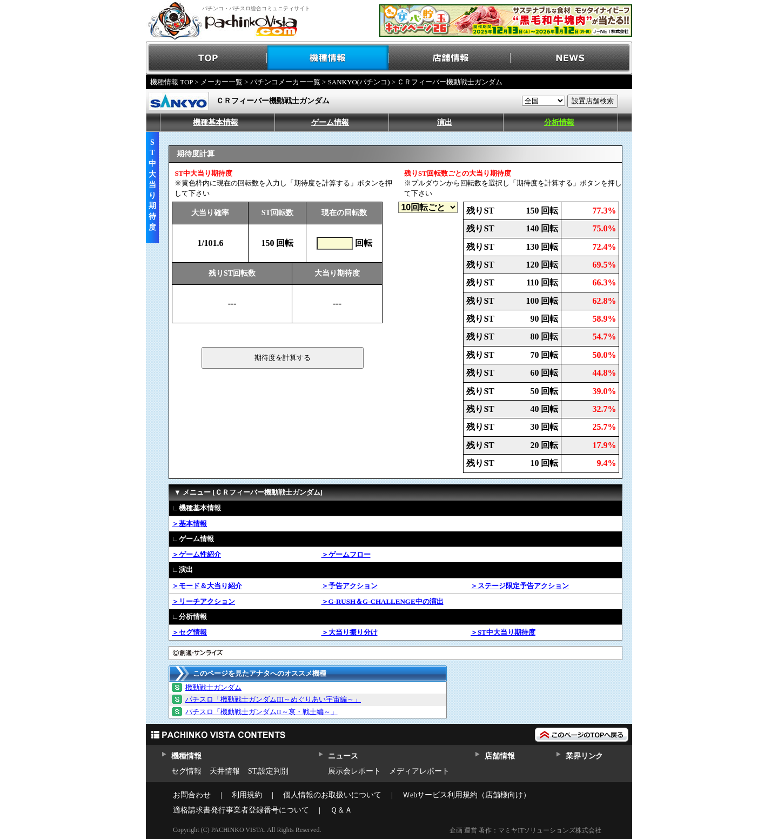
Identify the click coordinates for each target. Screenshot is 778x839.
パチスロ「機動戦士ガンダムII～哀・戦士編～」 (261, 712)
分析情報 (559, 122)
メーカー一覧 (221, 82)
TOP (206, 58)
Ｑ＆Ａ (341, 810)
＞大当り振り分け (349, 632)
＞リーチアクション (203, 601)
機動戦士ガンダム (213, 687)
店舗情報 (450, 58)
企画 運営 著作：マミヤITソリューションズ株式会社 (525, 830)
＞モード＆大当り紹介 (207, 586)
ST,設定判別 (268, 771)
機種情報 (328, 58)
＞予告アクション (349, 586)
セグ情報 (186, 771)
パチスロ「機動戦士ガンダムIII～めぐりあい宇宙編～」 (273, 699)
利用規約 (247, 795)
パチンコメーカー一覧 (285, 82)
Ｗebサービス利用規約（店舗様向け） (467, 795)
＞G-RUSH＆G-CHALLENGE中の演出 (382, 601)
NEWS (571, 58)
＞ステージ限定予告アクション (520, 586)
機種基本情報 (215, 122)
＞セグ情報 (189, 632)
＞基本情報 (189, 524)
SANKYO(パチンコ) (359, 82)
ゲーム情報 (330, 122)
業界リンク (584, 756)
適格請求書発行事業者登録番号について (241, 810)
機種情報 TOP (171, 82)
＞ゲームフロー (346, 554)
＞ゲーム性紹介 (196, 554)
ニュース (343, 756)
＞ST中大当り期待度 (503, 632)
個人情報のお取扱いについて (332, 795)
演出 (444, 122)
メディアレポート (419, 771)
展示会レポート (354, 771)
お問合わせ (192, 795)
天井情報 (225, 771)
